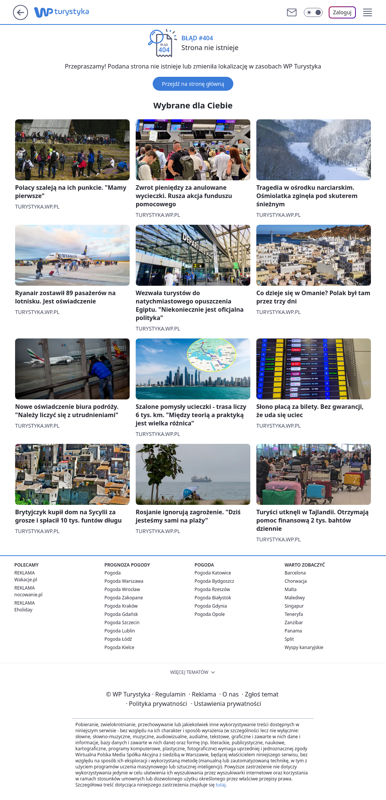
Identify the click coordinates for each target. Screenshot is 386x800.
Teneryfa (294, 614)
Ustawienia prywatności (226, 703)
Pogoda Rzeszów (212, 589)
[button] (367, 12)
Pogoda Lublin (119, 631)
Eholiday (23, 609)
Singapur (294, 606)
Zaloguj (342, 12)
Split (289, 639)
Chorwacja (296, 581)
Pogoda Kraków (121, 606)
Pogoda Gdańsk (121, 614)
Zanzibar (294, 622)
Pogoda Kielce (119, 647)
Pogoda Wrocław (122, 589)
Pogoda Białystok (213, 597)
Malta (291, 589)
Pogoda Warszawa (123, 581)
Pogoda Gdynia (211, 606)
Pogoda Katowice (213, 573)
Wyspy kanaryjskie (304, 647)
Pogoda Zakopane (123, 597)
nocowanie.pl (28, 594)
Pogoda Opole (210, 614)
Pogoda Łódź (118, 639)
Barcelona (295, 573)
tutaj (220, 785)
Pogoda (112, 573)
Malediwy (295, 597)
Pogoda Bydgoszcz (214, 581)
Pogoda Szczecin (121, 622)
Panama (293, 631)
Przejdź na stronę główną (193, 83)
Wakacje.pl (25, 579)
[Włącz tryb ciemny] (313, 12)
